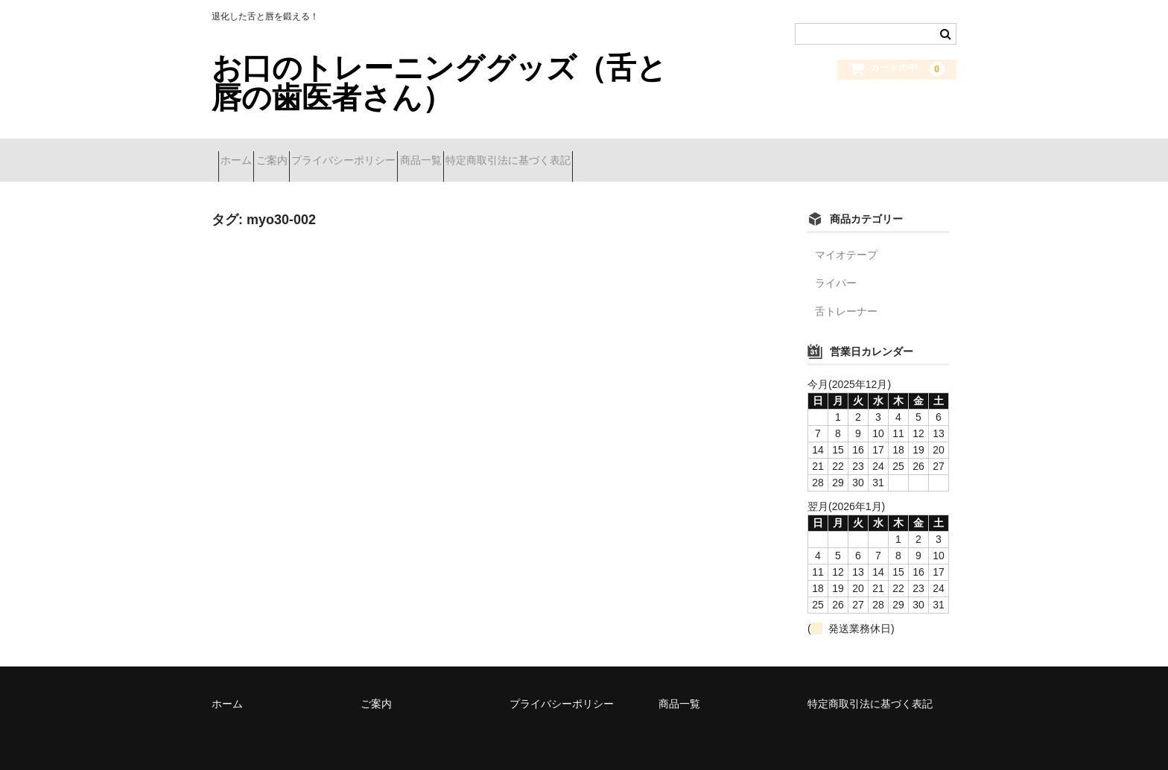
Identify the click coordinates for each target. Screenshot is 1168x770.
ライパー (836, 271)
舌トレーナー (846, 299)
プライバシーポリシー (403, 154)
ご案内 (304, 154)
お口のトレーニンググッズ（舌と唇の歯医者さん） (439, 82)
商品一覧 (506, 154)
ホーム (242, 154)
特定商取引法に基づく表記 (620, 154)
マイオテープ (846, 243)
